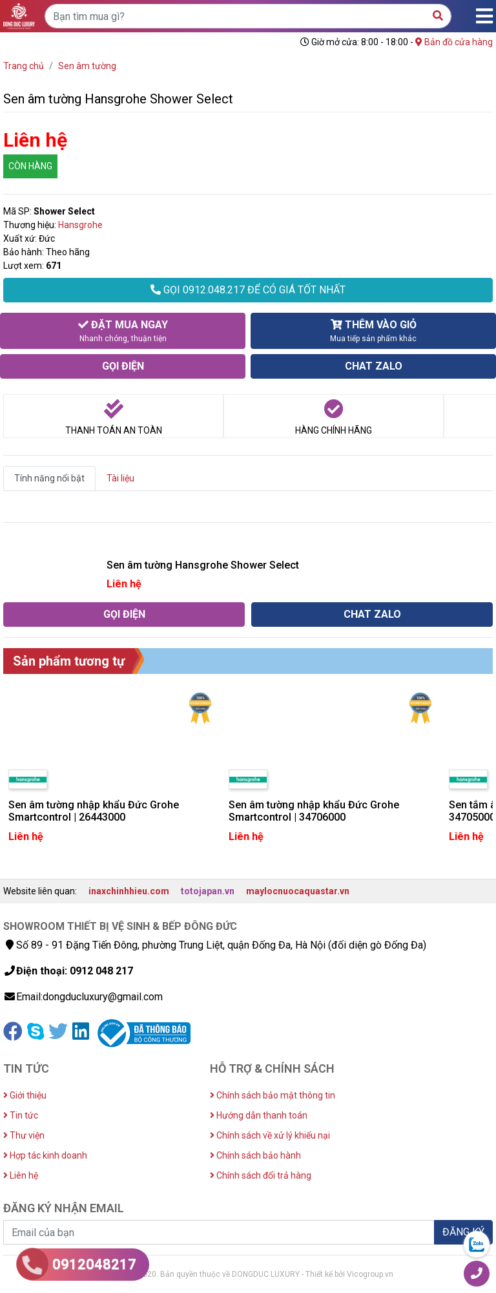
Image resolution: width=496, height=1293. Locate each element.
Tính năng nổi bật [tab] (49, 478)
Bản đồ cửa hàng (454, 42)
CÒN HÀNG (30, 166)
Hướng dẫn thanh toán (258, 1115)
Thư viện (24, 1135)
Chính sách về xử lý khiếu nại (270, 1135)
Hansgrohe (80, 225)
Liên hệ (20, 1175)
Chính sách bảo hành (255, 1155)
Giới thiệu (24, 1095)
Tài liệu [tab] (120, 478)
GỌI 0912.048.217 (248, 290)
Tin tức (20, 1115)
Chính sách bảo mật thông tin (272, 1095)
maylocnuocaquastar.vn (297, 891)
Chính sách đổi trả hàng (260, 1175)
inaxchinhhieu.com (128, 891)
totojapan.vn (207, 891)
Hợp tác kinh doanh (45, 1155)
